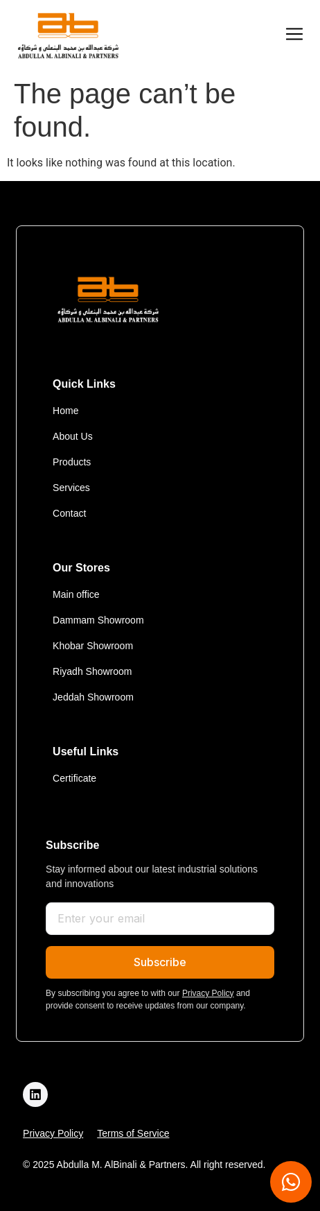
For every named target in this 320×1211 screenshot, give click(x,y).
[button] (294, 35)
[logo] (68, 35)
